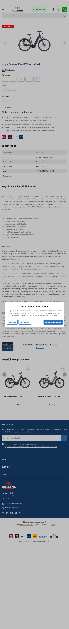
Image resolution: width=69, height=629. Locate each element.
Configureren (25, 322)
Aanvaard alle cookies (53, 322)
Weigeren (12, 322)
